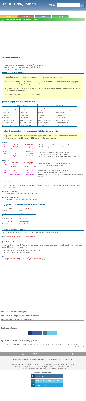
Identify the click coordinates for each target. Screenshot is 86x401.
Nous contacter (55, 354)
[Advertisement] (43, 39)
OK (82, 5)
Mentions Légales (66, 354)
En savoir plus (79, 346)
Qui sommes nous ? (42, 354)
